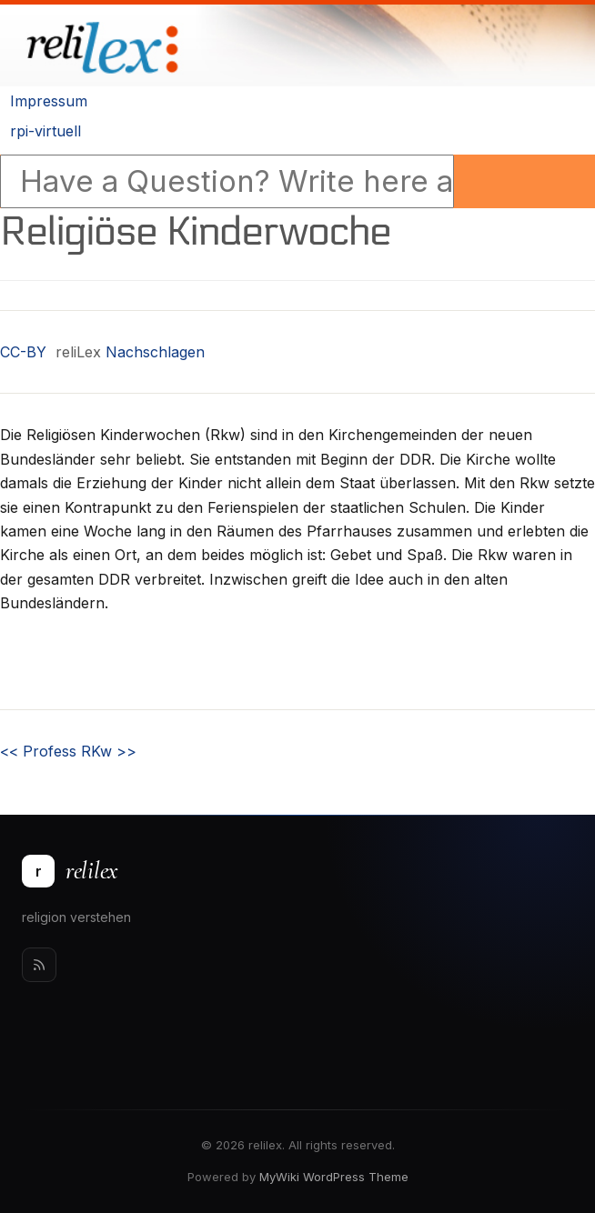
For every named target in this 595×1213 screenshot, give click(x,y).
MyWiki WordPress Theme (333, 1176)
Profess (38, 751)
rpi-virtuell (45, 131)
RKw (108, 751)
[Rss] (39, 964)
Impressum (48, 101)
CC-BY (23, 352)
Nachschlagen (155, 352)
